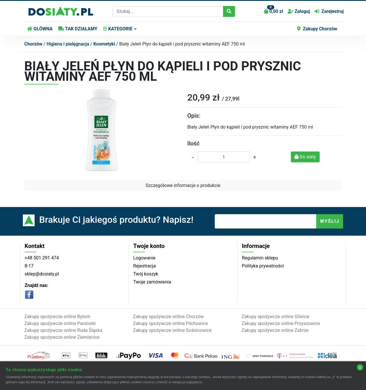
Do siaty (305, 156)
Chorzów (33, 44)
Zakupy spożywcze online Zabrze (275, 330)
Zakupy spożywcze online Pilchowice (170, 323)
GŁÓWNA (40, 28)
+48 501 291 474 (42, 258)
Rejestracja (144, 266)
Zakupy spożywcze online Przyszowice (281, 323)
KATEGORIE (117, 28)
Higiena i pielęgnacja (68, 44)
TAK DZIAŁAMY (77, 28)
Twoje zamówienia (152, 282)
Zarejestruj (329, 11)
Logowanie (144, 258)
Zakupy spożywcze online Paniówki (60, 323)
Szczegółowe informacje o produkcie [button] (183, 185)
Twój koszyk (145, 274)
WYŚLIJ (329, 221)
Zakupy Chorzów (317, 28)
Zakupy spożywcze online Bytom (57, 316)
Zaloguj (299, 11)
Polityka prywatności (263, 266)
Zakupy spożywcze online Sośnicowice (172, 330)
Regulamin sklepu (260, 258)
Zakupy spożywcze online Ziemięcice (62, 337)
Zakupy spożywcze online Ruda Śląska (63, 330)
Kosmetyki (104, 44)
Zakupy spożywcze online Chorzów (168, 316)
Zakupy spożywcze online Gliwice (275, 316)
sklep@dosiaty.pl (42, 274)
